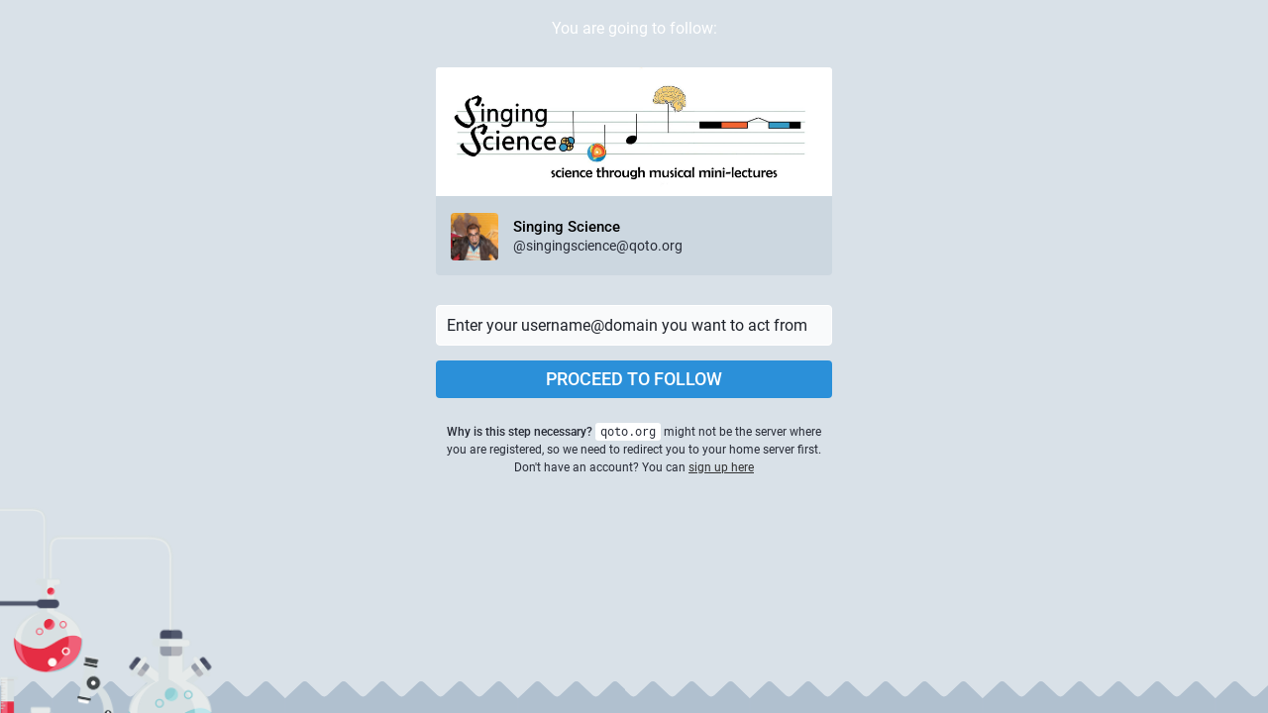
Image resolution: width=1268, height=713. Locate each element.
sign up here (721, 467)
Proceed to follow (634, 378)
